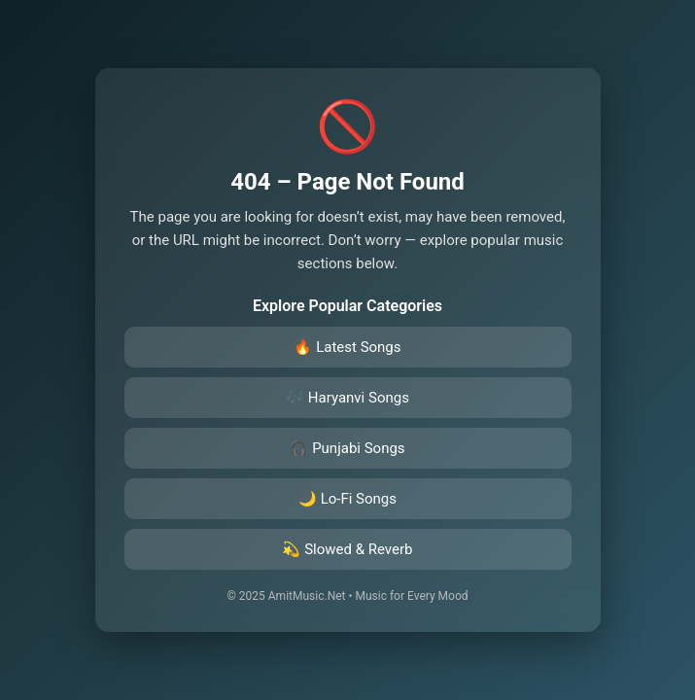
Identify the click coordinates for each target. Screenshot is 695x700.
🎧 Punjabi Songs (347, 448)
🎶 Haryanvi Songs (347, 397)
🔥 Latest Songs (347, 347)
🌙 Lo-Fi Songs (347, 499)
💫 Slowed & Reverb (347, 549)
